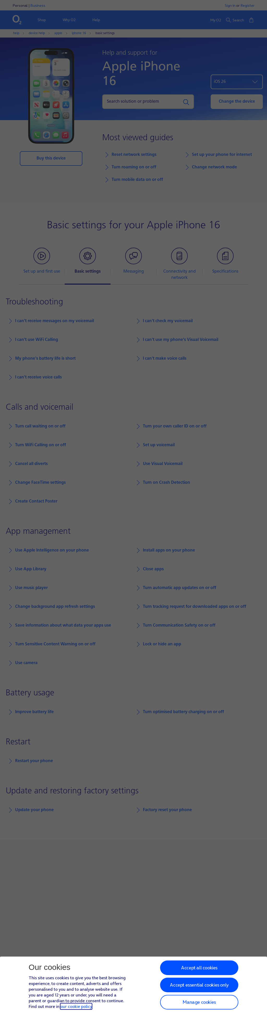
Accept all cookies (199, 967)
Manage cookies (199, 1002)
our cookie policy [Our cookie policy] (76, 1006)
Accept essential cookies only (199, 985)
